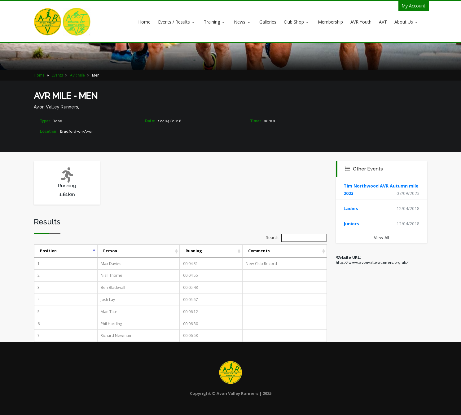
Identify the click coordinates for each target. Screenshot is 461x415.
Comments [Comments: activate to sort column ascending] (259, 251)
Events (57, 75)
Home (144, 22)
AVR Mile (77, 75)
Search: (296, 238)
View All (381, 238)
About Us (403, 22)
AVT (383, 22)
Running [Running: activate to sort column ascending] (194, 251)
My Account (413, 6)
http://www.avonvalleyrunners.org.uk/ (372, 262)
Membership (330, 22)
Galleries (267, 22)
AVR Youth (360, 22)
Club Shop (294, 22)
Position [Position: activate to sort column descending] (48, 251)
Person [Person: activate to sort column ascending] (110, 251)
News (239, 22)
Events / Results (174, 22)
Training (212, 22)
